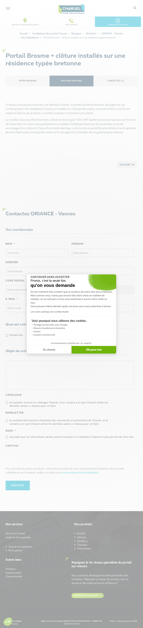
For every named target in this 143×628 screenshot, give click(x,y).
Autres (37, 331)
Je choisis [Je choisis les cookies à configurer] (49, 349)
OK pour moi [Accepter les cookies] (94, 349)
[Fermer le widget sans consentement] (50, 277)
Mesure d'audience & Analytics (49, 328)
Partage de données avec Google (51, 324)
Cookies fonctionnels (44, 335)
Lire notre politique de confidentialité (50, 311)
